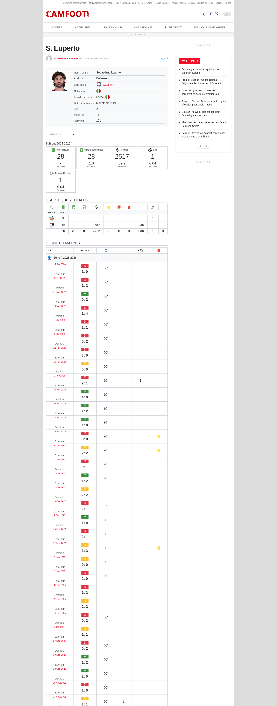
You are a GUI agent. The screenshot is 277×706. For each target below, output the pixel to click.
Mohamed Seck (98, 594)
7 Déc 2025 (54, 387)
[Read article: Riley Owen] (64, 577)
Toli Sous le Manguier (209, 27)
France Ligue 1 (161, 3)
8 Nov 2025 (54, 408)
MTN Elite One (145, 3)
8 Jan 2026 (54, 353)
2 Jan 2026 (54, 360)
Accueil (57, 27)
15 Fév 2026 (55, 311)
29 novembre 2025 (93, 58)
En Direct (173, 27)
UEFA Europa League (126, 3)
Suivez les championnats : (75, 3)
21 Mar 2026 (55, 277)
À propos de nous (169, 636)
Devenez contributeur (203, 648)
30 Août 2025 (55, 470)
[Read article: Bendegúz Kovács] (149, 577)
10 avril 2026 (95, 599)
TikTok (54, 680)
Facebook (56, 665)
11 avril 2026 (53, 558)
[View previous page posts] (200, 146)
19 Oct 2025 (55, 435)
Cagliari (108, 84)
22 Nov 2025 (55, 401)
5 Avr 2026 (54, 270)
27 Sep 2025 (55, 449)
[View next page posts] (206, 146)
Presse (163, 659)
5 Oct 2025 (54, 442)
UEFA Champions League (101, 3)
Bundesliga (202, 3)
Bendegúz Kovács (142, 594)
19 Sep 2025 (55, 456)
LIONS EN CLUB (112, 27)
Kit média (165, 648)
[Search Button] (203, 14)
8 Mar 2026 (54, 291)
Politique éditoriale (122, 642)
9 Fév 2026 (54, 318)
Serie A (191, 3)
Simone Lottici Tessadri (146, 552)
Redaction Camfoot (67, 58)
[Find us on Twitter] (216, 14)
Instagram (56, 672)
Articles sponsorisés (202, 653)
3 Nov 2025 (54, 415)
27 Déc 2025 (55, 367)
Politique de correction (124, 653)
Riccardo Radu (55, 552)
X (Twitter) (85, 665)
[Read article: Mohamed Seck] (106, 577)
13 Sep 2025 (55, 463)
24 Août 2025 (55, 477)
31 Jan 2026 (55, 325)
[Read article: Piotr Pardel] (106, 536)
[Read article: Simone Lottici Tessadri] (149, 536)
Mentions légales (121, 636)
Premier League (178, 3)
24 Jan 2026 (55, 332)
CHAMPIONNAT (143, 27)
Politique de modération (125, 659)
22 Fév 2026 (55, 305)
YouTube (84, 672)
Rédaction (165, 653)
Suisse (228, 3)
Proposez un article (202, 642)
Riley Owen (53, 594)
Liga (212, 3)
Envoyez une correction (204, 636)
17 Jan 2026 (55, 339)
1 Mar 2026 (54, 298)
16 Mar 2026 (55, 284)
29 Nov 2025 (55, 394)
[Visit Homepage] (69, 14)
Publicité (164, 642)
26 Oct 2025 (55, 429)
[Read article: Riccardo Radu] (64, 536)
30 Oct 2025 (55, 422)
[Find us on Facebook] (210, 14)
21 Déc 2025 (55, 373)
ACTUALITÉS (83, 27)
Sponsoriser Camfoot (203, 659)
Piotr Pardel (95, 552)
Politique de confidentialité (126, 648)
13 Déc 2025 (55, 380)
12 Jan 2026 (55, 346)
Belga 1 (219, 3)
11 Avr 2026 (54, 263)
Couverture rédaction (166, 667)
